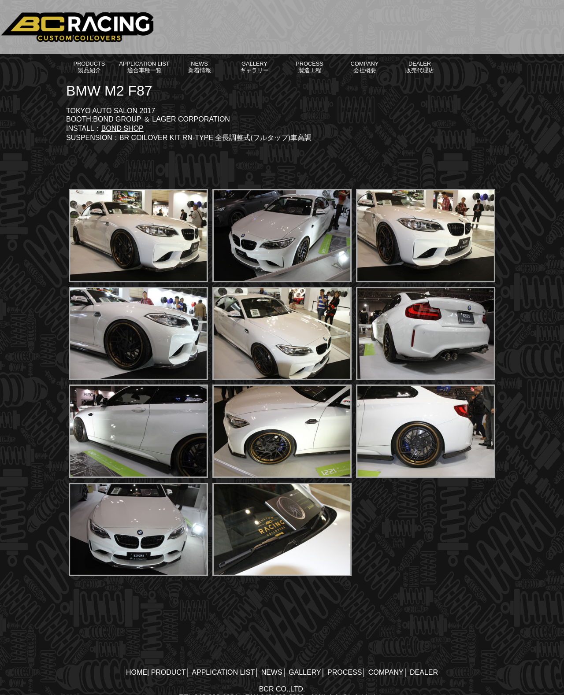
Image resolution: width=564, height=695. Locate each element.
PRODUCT (168, 672)
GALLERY (305, 672)
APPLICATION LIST (223, 672)
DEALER (424, 672)
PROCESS (344, 672)
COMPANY (386, 672)
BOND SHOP (122, 128)
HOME (136, 672)
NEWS (271, 672)
